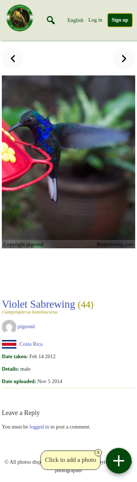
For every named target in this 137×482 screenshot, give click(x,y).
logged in (39, 427)
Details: (10, 369)
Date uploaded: (19, 381)
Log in (95, 20)
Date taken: (15, 356)
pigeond (26, 326)
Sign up (120, 20)
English (75, 20)
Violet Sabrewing (48, 306)
